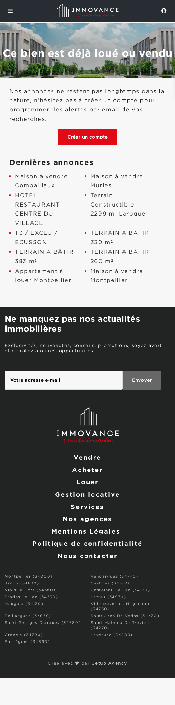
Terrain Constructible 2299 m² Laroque (118, 204)
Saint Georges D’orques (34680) (43, 623)
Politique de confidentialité (87, 543)
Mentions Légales (86, 531)
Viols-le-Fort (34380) (30, 590)
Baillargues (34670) (28, 616)
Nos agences (88, 518)
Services (87, 506)
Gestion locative (87, 494)
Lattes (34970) (108, 597)
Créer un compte (87, 136)
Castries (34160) (110, 583)
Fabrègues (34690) (27, 642)
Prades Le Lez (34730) (31, 597)
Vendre (87, 457)
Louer (87, 481)
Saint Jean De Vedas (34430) (125, 616)
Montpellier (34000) (29, 576)
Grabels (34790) (24, 635)
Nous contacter (87, 555)
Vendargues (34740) (114, 576)
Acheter (87, 469)
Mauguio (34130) (24, 604)
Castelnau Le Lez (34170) (120, 590)
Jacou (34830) (22, 583)
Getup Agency (109, 663)
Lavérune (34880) (112, 635)
